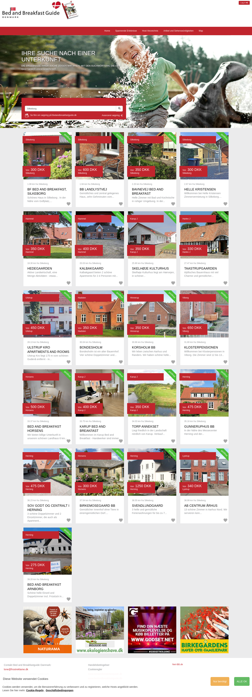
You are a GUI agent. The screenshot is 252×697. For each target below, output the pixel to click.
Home (107, 31)
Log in (244, 3)
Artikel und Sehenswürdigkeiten (179, 31)
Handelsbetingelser (98, 665)
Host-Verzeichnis (150, 31)
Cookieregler (95, 669)
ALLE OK (242, 681)
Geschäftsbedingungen (59, 690)
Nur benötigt (219, 681)
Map (201, 31)
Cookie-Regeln (35, 690)
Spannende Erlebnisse (126, 31)
